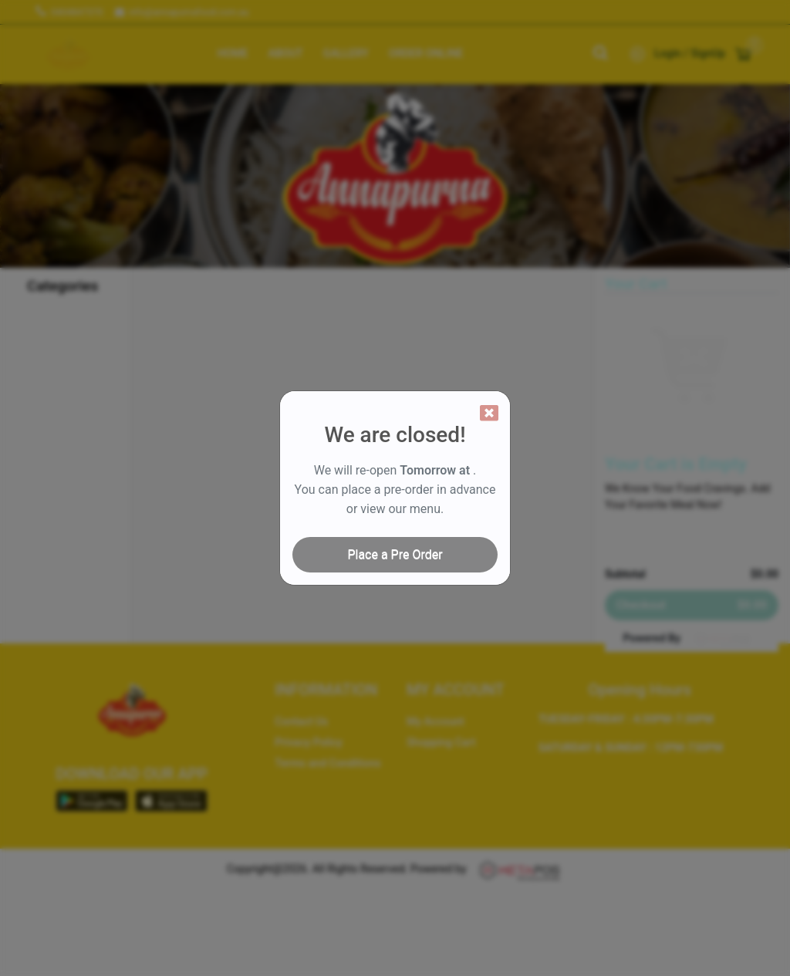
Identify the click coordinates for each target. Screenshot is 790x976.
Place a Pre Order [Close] (394, 554)
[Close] (489, 413)
